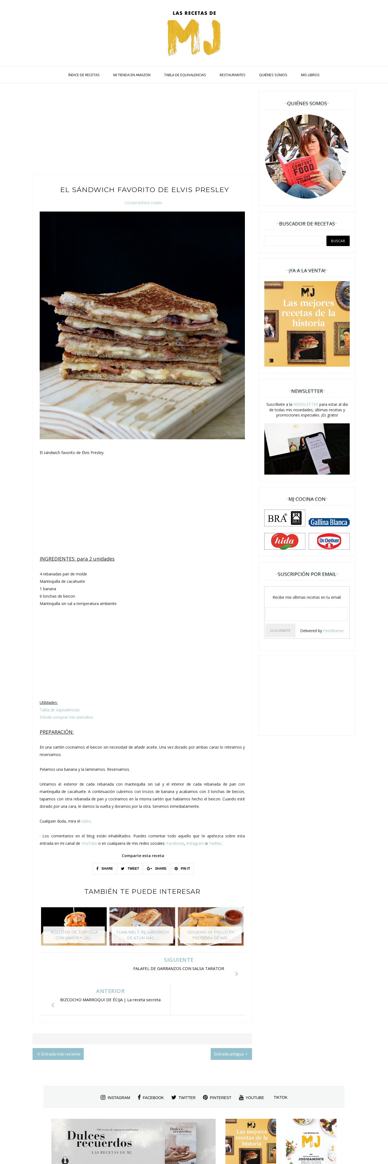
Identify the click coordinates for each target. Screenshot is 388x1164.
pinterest (217, 1066)
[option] (74, 929)
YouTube (89, 843)
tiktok (280, 1066)
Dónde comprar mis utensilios (66, 717)
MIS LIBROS (310, 74)
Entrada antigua (230, 1022)
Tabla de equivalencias (60, 709)
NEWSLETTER (305, 404)
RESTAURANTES (232, 74)
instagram (115, 1066)
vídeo (86, 821)
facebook (151, 1066)
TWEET (130, 869)
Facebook (175, 843)
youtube (251, 1066)
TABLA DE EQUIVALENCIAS (185, 74)
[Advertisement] (142, 130)
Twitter (215, 843)
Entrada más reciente (58, 1022)
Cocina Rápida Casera (143, 203)
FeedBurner (333, 630)
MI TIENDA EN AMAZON (131, 74)
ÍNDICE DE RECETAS (84, 74)
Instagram (195, 843)
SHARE (104, 869)
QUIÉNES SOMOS (273, 74)
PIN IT (182, 869)
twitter (183, 1066)
